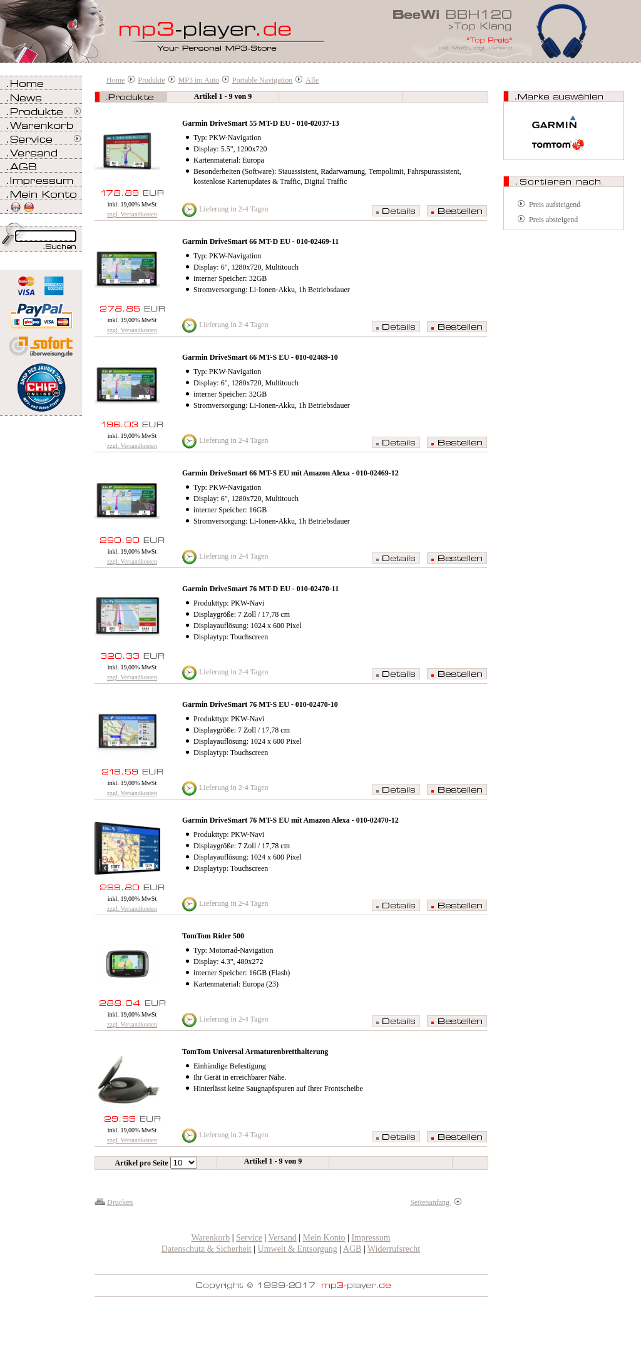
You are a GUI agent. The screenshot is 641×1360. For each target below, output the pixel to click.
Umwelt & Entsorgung (297, 1249)
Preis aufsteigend (554, 204)
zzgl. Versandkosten (132, 214)
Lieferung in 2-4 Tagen (234, 209)
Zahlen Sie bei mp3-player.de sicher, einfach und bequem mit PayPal (41, 311)
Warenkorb (210, 1237)
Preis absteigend (553, 219)
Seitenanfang (435, 1202)
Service (249, 1237)
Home (115, 80)
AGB (352, 1249)
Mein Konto (324, 1237)
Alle (312, 80)
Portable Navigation (262, 80)
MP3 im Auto (198, 80)
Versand (283, 1237)
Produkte (151, 80)
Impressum (370, 1237)
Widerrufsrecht (393, 1249)
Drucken (120, 1202)
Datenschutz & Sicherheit (207, 1249)
